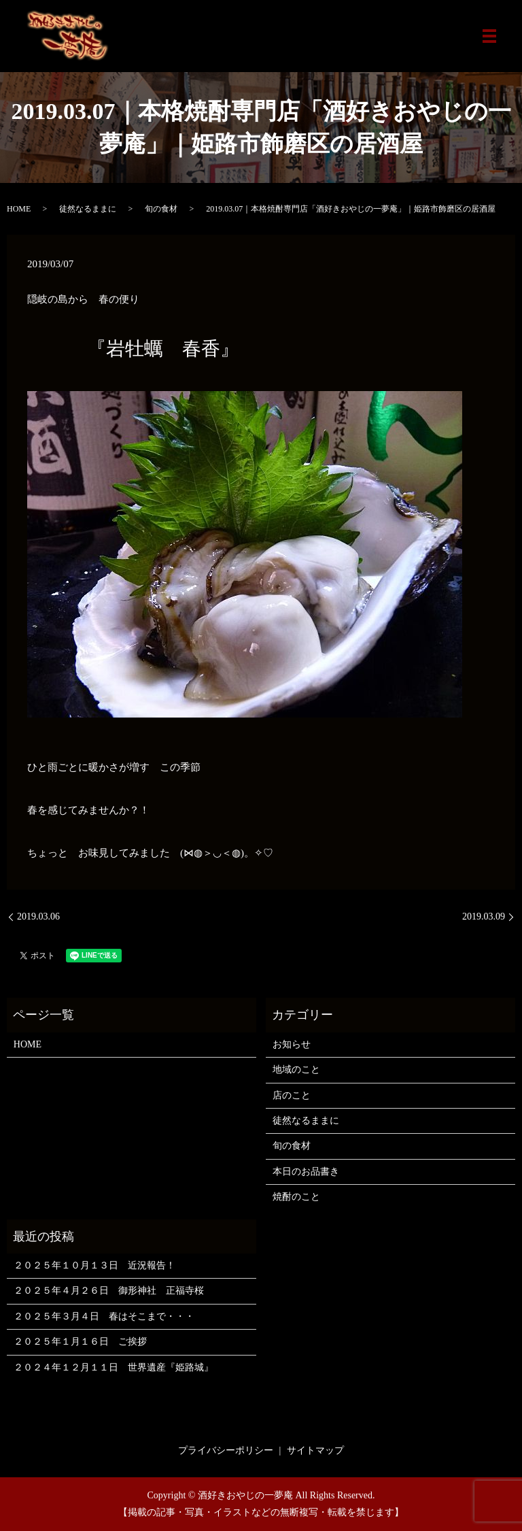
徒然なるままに (87, 209)
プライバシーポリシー (225, 1450)
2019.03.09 (483, 916)
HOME (19, 209)
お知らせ (292, 1044)
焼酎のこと (296, 1197)
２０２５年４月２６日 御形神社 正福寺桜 (109, 1290)
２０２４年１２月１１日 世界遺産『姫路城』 (113, 1367)
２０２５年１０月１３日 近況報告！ (94, 1265)
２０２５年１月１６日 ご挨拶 (80, 1341)
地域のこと (296, 1069)
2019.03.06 (38, 916)
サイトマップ (315, 1450)
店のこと (292, 1095)
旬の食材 (161, 209)
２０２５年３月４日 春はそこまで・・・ (104, 1316)
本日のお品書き (306, 1171)
